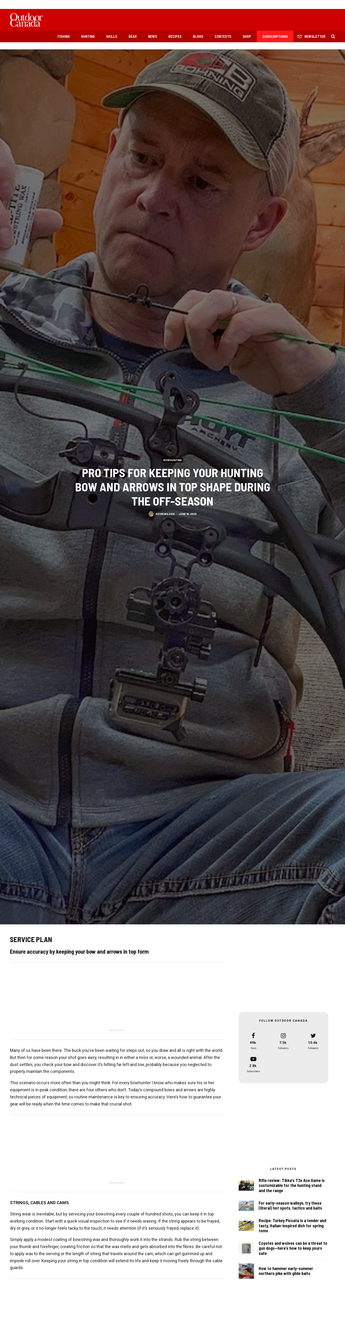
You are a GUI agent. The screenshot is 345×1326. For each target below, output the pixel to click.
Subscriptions (275, 36)
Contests (223, 36)
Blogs (198, 36)
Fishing (64, 36)
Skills (111, 36)
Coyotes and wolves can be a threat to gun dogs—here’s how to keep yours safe (293, 1250)
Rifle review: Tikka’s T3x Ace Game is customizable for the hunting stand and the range (292, 1185)
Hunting (88, 36)
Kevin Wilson (165, 513)
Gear (133, 36)
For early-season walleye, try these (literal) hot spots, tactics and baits (290, 1206)
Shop (247, 36)
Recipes (175, 36)
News (152, 36)
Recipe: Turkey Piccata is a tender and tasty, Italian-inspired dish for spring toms (292, 1226)
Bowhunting (172, 460)
